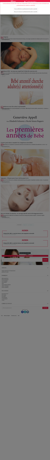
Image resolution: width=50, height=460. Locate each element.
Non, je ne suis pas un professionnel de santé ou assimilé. (25, 11)
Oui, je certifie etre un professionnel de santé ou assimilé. (25, 8)
